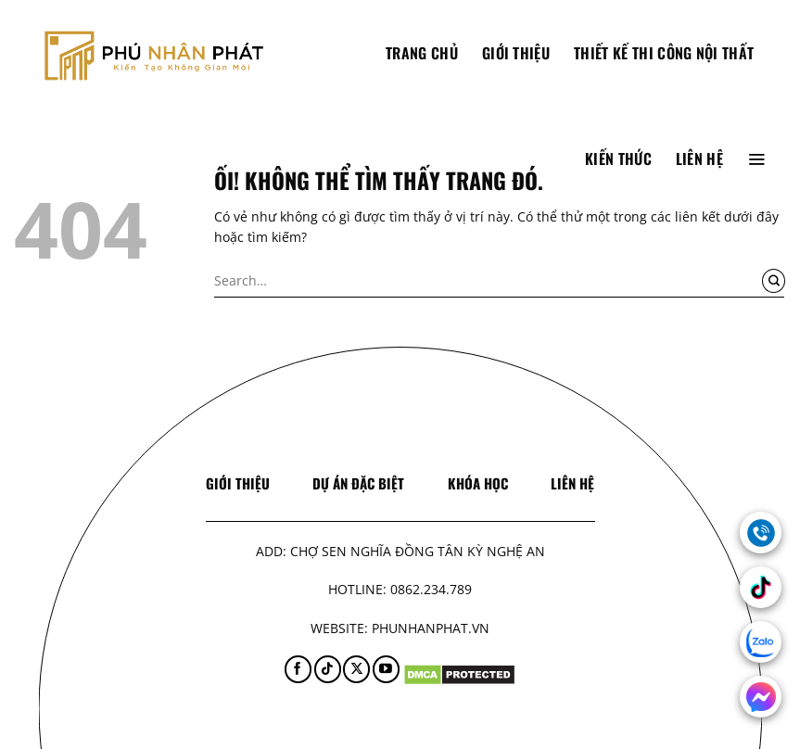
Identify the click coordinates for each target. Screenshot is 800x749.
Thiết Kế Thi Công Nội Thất (664, 53)
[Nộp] (773, 281)
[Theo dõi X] (356, 668)
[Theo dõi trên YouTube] (386, 668)
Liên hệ (699, 158)
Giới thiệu (516, 53)
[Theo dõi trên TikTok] (327, 668)
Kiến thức (618, 158)
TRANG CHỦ (422, 53)
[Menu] (756, 158)
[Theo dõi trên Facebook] (298, 668)
